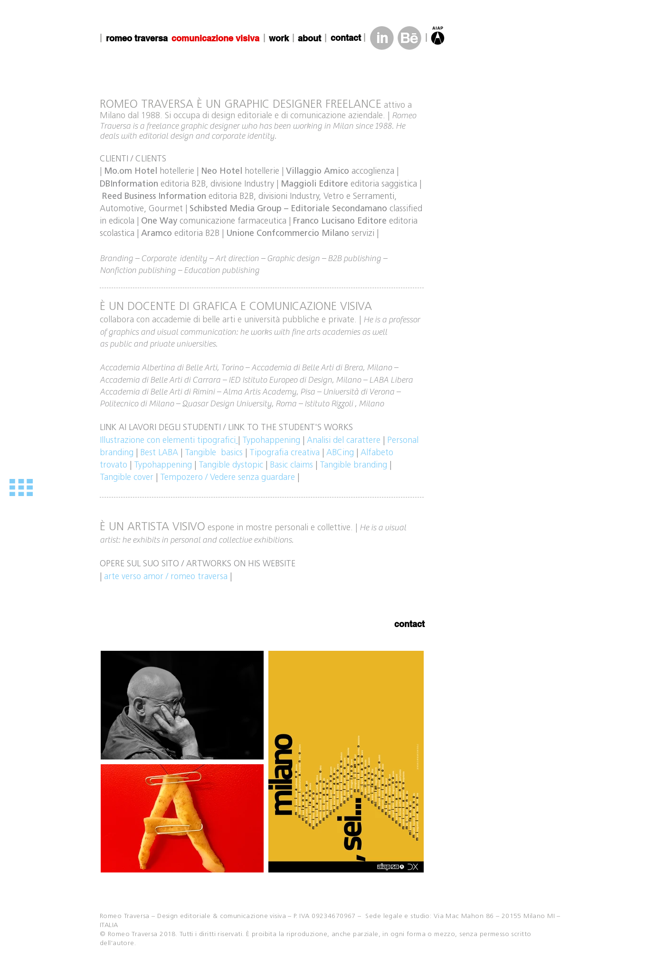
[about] (309, 38)
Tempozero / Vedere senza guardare (227, 477)
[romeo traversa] (136, 38)
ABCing (340, 453)
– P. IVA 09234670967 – (326, 916)
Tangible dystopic (231, 465)
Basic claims (291, 465)
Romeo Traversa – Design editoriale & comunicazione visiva (193, 916)
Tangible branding (353, 465)
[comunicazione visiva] (215, 38)
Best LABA (159, 453)
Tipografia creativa (284, 453)
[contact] (345, 37)
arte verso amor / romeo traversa (166, 576)
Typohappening (163, 465)
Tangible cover (126, 477)
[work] (278, 38)
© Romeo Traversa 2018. (140, 934)
